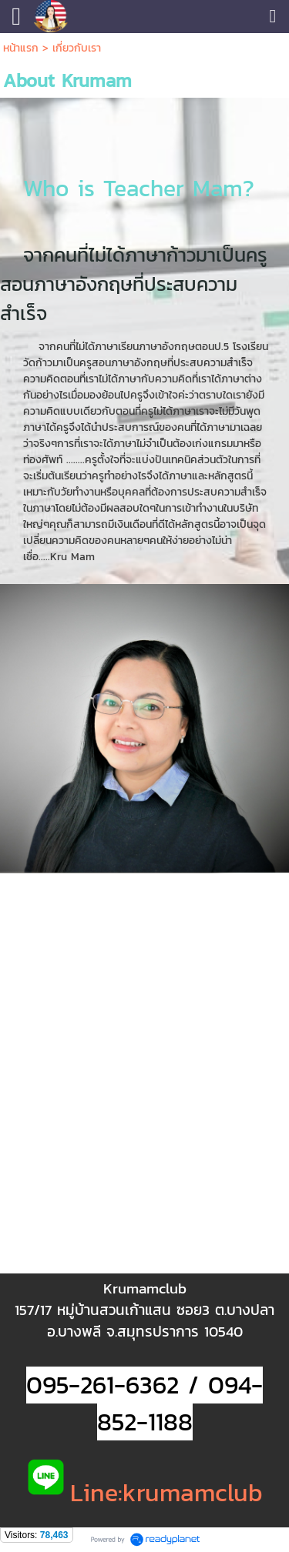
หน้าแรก (21, 48)
